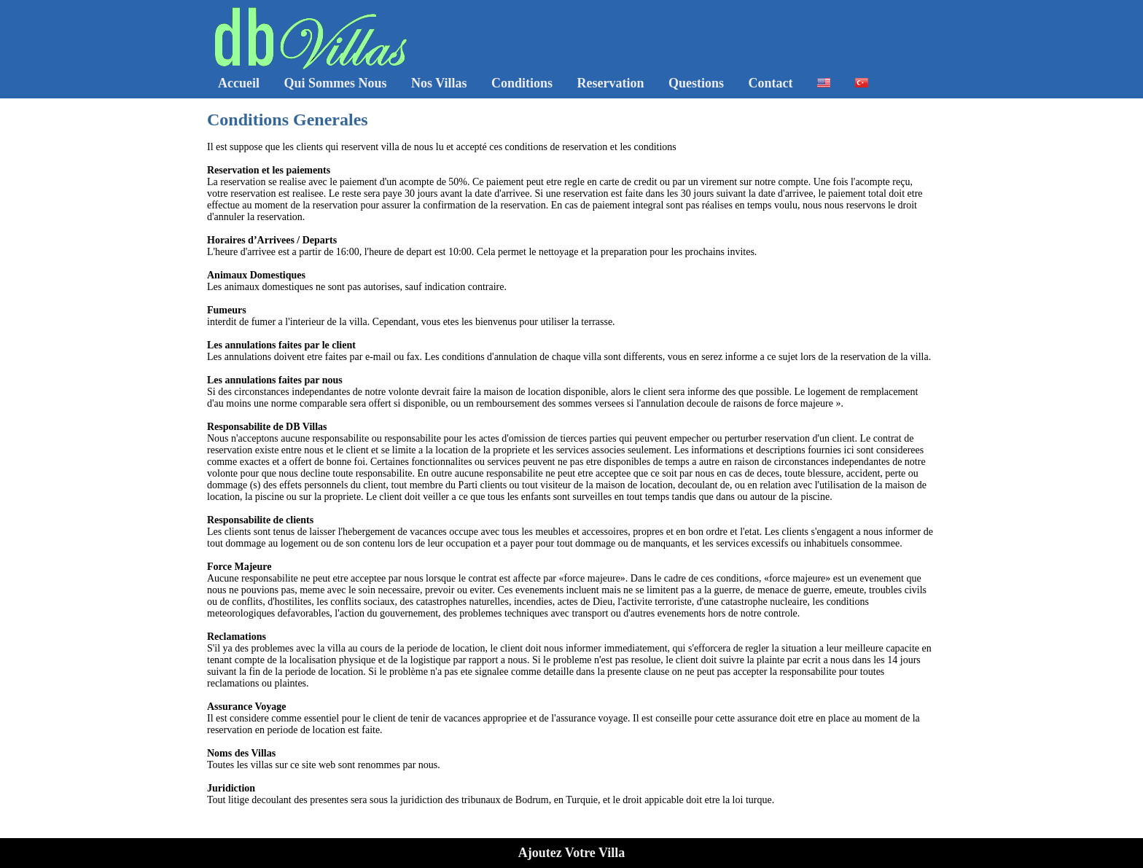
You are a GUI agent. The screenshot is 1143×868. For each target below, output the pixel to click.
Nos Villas (439, 83)
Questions (696, 83)
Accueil (239, 83)
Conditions (522, 83)
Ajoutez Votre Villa (571, 852)
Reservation (610, 83)
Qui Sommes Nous (335, 83)
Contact (771, 83)
